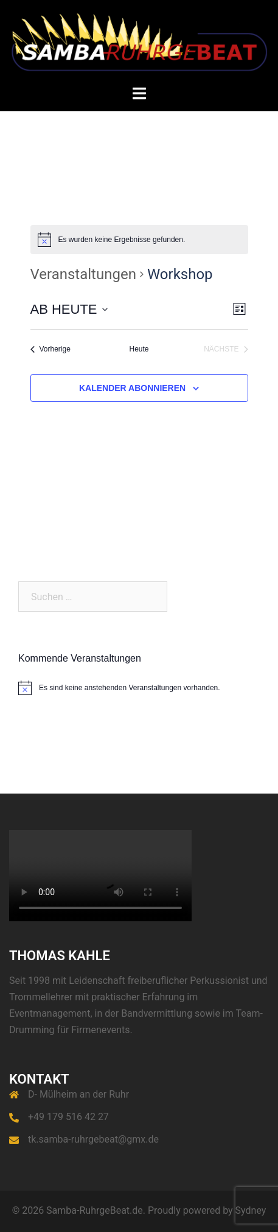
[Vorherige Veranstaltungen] (50, 349)
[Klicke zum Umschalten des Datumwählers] (69, 309)
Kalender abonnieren (132, 388)
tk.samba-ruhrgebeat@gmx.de (93, 1139)
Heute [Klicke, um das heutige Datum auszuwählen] (138, 349)
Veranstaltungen (83, 274)
